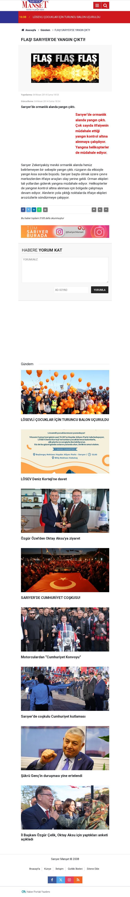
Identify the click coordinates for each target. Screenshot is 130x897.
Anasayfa (28, 30)
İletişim (60, 868)
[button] (94, 209)
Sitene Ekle (93, 868)
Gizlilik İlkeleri (75, 868)
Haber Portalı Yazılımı (38, 891)
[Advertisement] (47, 133)
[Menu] (97, 5)
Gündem (45, 30)
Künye (47, 868)
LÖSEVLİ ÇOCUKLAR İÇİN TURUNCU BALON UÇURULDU (66, 17)
